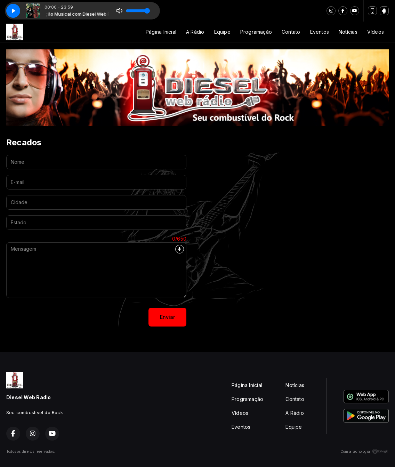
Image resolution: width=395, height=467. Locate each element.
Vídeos (375, 32)
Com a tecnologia (364, 451)
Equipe (222, 32)
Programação (256, 32)
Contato (291, 32)
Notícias (348, 32)
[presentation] (59, 317)
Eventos (319, 32)
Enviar (167, 317)
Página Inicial (161, 32)
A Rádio (195, 32)
